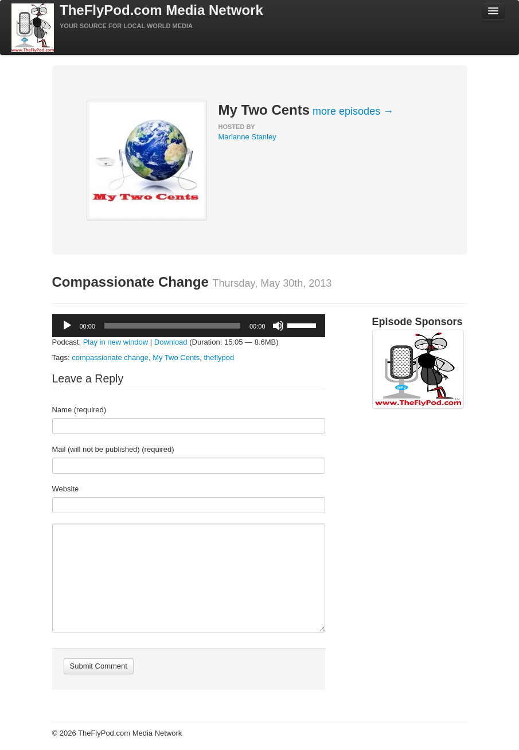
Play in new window (115, 342)
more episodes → (353, 111)
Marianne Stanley (247, 136)
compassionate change (110, 357)
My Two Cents (176, 357)
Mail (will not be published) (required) (113, 449)
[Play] (67, 325)
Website (65, 489)
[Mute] (278, 325)
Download (171, 342)
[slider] (172, 326)
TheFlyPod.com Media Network (161, 10)
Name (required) (79, 409)
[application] (188, 325)
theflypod (219, 357)
